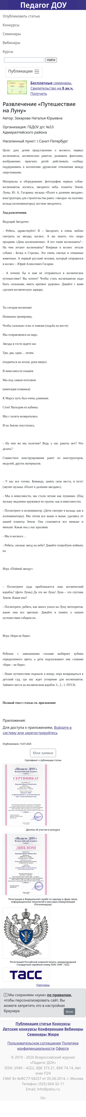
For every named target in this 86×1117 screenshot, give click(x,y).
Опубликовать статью (21, 16)
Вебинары (11, 42)
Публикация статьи (33, 1023)
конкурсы (28, 1029)
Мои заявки (43, 752)
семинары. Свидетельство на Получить (52, 88)
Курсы (8, 51)
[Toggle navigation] (24, 72)
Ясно (69, 1012)
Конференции (50, 1029)
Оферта (62, 1048)
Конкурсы (11, 25)
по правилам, (59, 994)
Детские (10, 1029)
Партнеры (43, 985)
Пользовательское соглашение (34, 1043)
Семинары (12, 33)
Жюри (53, 1034)
